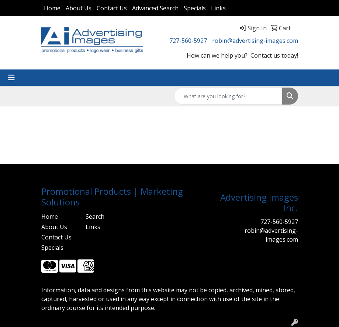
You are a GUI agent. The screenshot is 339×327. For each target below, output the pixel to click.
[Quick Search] (228, 96)
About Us (78, 8)
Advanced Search (155, 8)
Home (52, 8)
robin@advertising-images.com (255, 41)
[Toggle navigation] (11, 77)
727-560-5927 (188, 41)
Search (95, 216)
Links (218, 8)
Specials (195, 8)
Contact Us (112, 8)
